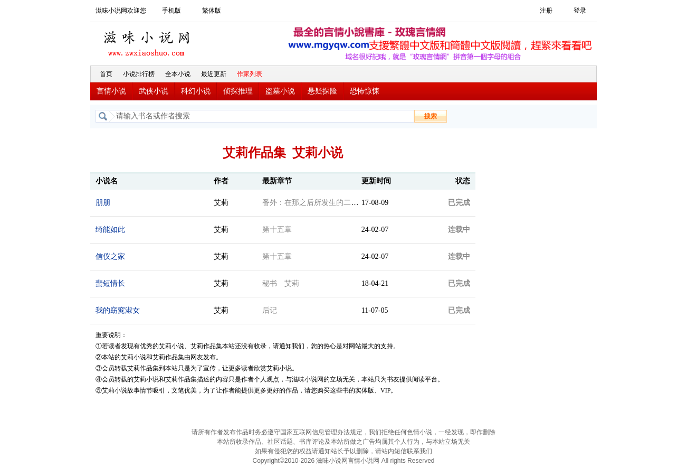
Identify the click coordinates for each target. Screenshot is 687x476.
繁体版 (211, 10)
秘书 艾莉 (280, 283)
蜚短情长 (110, 283)
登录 (580, 10)
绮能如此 (110, 230)
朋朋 (103, 203)
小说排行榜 (139, 74)
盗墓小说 (280, 91)
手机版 (171, 10)
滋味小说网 (148, 40)
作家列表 (249, 74)
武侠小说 (153, 91)
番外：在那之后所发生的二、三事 (317, 203)
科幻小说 (196, 91)
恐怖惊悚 (364, 91)
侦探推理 (238, 91)
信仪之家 (110, 256)
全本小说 (177, 74)
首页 (106, 74)
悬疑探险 (322, 91)
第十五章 (277, 230)
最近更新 (213, 74)
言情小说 (111, 91)
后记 (269, 310)
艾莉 (221, 203)
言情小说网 (363, 460)
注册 (546, 10)
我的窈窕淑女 (118, 310)
